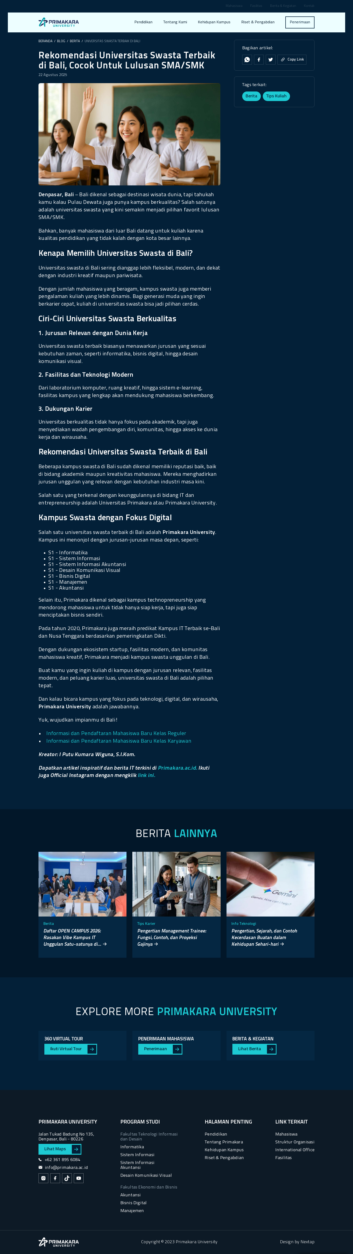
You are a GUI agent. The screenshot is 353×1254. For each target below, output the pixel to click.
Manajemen (132, 1211)
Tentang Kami (175, 22)
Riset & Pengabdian (258, 22)
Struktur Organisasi (295, 1142)
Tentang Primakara (224, 1142)
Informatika (132, 1147)
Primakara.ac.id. (177, 768)
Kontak (309, 6)
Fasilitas (256, 6)
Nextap (308, 1242)
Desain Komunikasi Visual (146, 1175)
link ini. (146, 775)
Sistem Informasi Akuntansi (137, 1165)
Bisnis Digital (133, 1203)
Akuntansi (130, 1195)
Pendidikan (143, 22)
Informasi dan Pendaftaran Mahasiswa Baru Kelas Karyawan (118, 741)
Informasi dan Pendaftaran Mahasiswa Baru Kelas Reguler (116, 734)
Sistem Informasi (137, 1155)
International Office (295, 1150)
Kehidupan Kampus (214, 22)
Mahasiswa (234, 6)
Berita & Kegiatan (283, 6)
